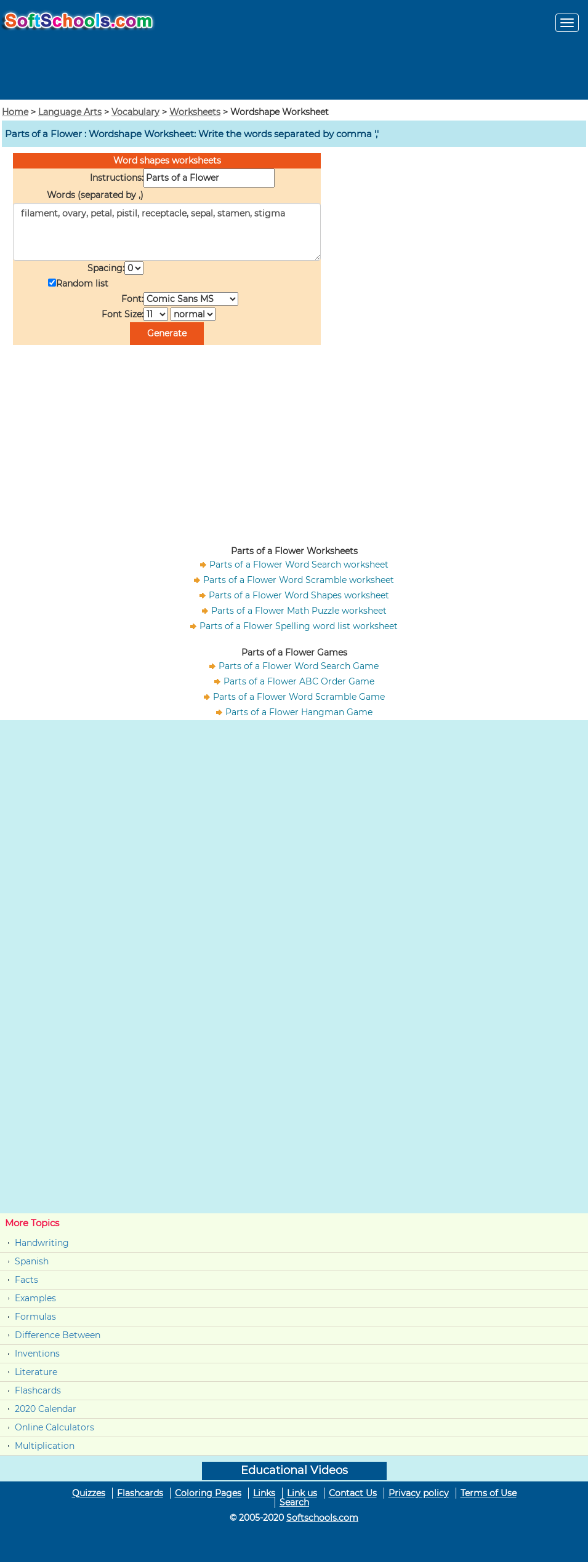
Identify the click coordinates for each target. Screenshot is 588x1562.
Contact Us (353, 1493)
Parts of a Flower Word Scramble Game (299, 696)
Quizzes (88, 1493)
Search (294, 1502)
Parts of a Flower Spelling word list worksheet (298, 626)
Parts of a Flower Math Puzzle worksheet (299, 610)
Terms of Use (489, 1493)
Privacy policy (419, 1493)
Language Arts (70, 111)
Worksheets (194, 111)
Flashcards (38, 1390)
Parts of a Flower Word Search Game (299, 666)
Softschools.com (322, 1517)
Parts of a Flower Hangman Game (299, 712)
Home (15, 111)
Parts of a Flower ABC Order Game (299, 681)
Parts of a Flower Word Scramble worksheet (298, 579)
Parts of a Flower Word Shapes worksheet (299, 595)
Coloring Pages (208, 1493)
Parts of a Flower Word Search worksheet (299, 564)
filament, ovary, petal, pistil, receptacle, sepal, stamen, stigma (167, 232)
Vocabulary (135, 111)
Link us (302, 1493)
